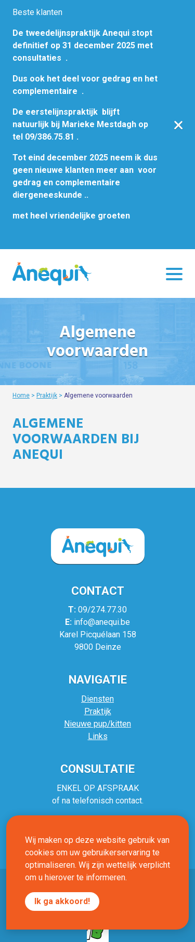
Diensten (97, 699)
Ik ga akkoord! (62, 901)
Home (21, 395)
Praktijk (46, 395)
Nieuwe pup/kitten (97, 724)
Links (98, 736)
